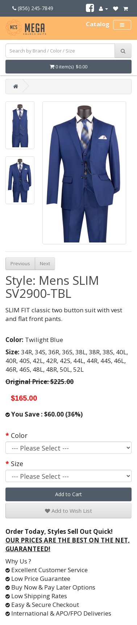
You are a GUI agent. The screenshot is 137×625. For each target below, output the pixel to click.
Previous (20, 263)
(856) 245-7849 (32, 8)
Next (45, 263)
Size (17, 463)
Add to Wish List (68, 510)
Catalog (97, 24)
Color (19, 435)
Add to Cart (68, 494)
